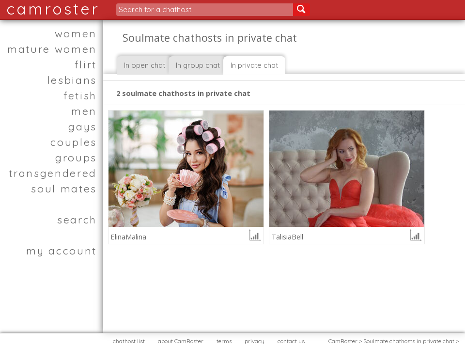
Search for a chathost (155, 9)
